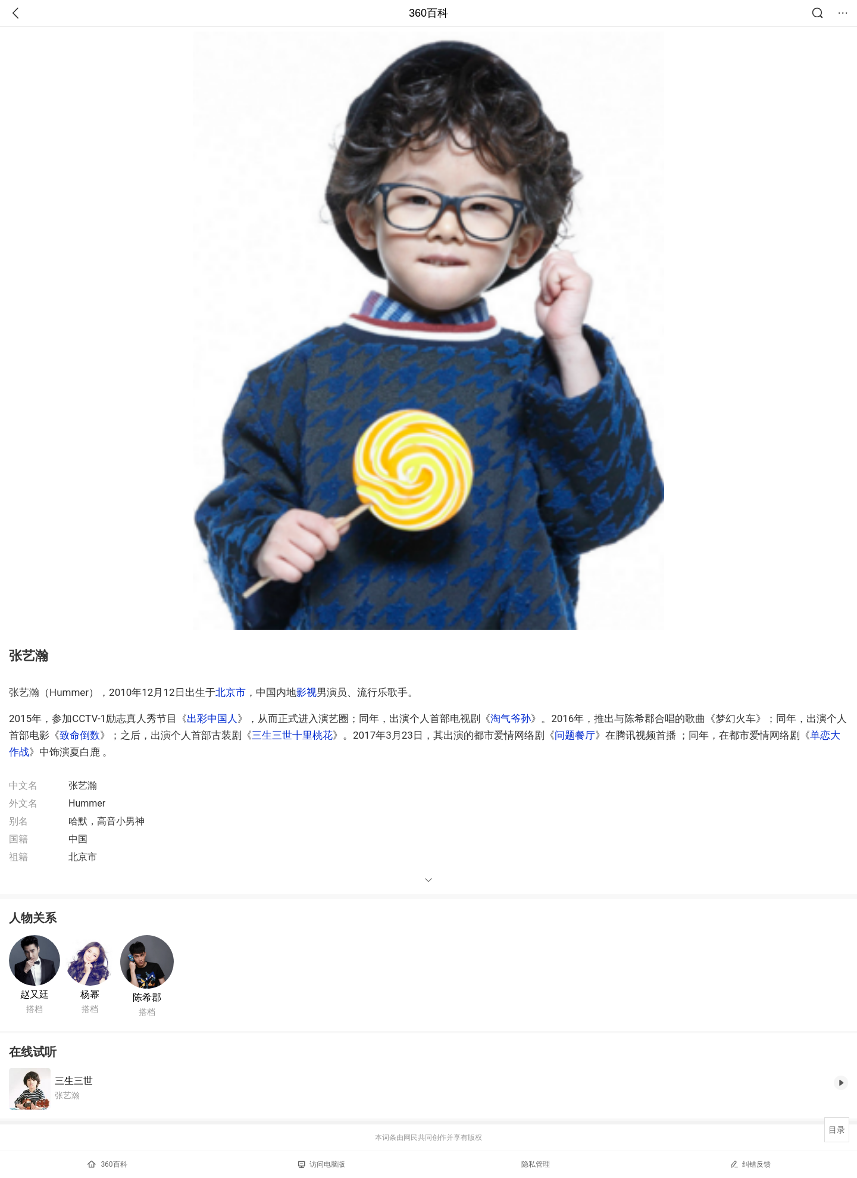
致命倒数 (80, 735)
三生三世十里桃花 (292, 735)
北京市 (230, 692)
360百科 (428, 13)
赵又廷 (34, 994)
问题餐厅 (575, 735)
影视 (306, 692)
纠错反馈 (750, 1164)
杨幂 (89, 994)
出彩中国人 (212, 718)
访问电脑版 (321, 1164)
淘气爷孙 (510, 718)
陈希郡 (147, 997)
